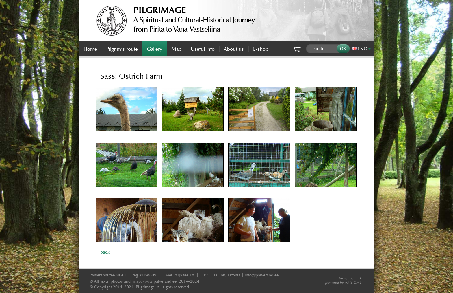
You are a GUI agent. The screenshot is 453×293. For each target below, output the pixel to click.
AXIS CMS (343, 282)
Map (176, 49)
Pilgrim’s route (122, 49)
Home (90, 49)
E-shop (260, 49)
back (105, 252)
